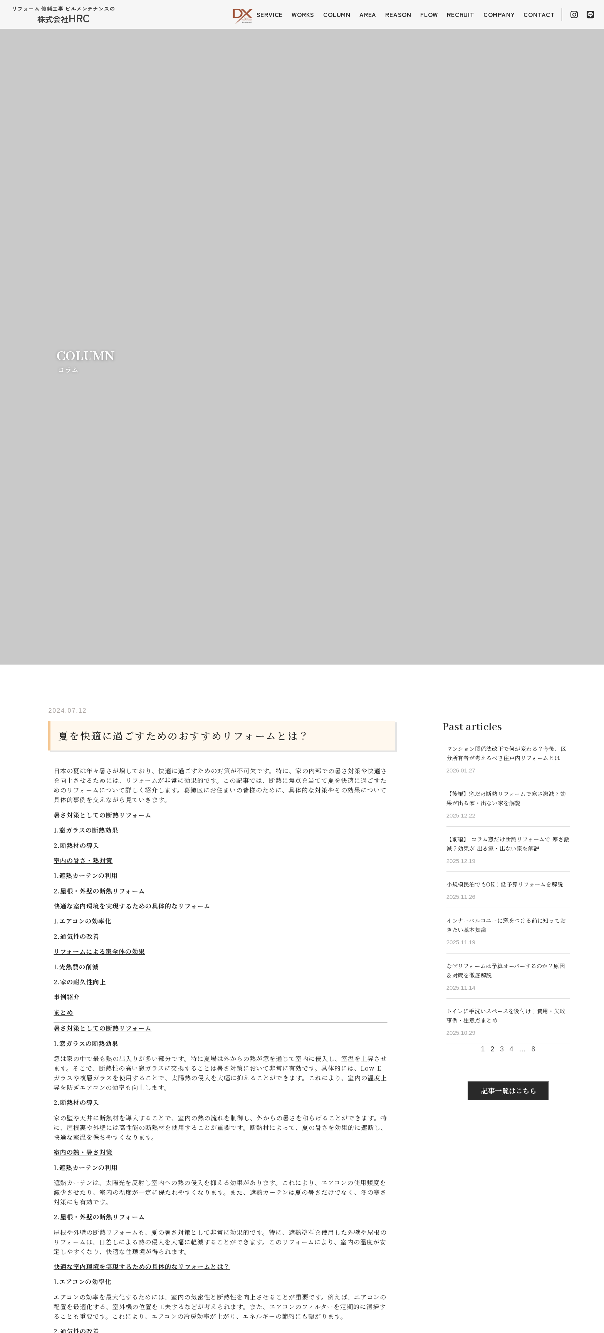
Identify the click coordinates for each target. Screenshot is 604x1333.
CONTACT (539, 14)
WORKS (303, 14)
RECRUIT (461, 14)
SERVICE (270, 14)
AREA (367, 14)
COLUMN (337, 14)
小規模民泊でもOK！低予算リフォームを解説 (504, 884)
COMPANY (499, 14)
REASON (398, 14)
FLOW (429, 14)
